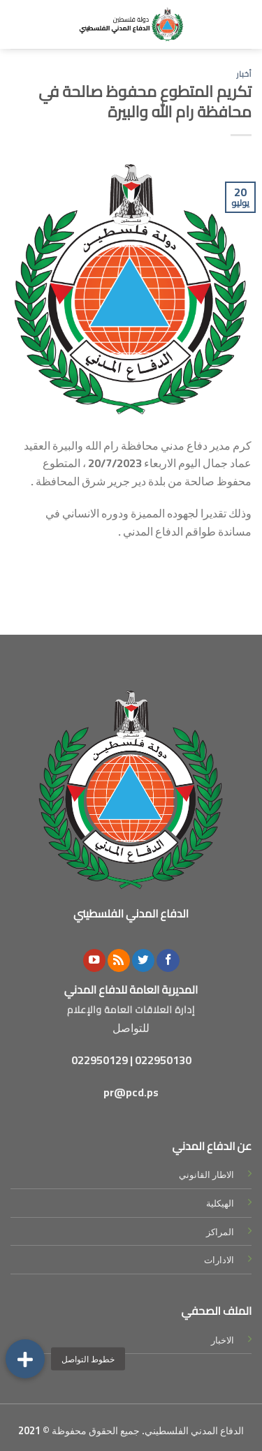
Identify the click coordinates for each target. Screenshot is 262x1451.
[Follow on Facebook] (168, 960)
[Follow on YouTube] (94, 960)
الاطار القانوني (206, 1174)
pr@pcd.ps (131, 1092)
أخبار (244, 73)
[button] (25, 1358)
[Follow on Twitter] (143, 960)
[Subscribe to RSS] (119, 960)
